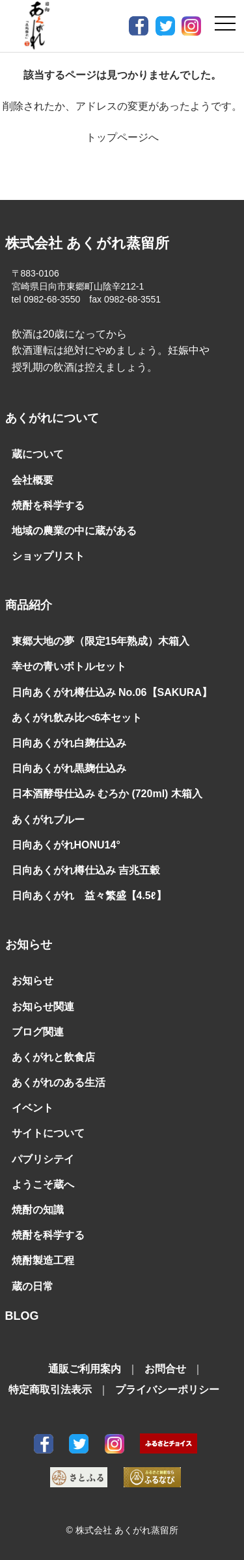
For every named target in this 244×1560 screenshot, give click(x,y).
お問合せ (165, 1368)
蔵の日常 (32, 1286)
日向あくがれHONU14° (66, 844)
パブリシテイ (43, 1159)
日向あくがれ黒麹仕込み (69, 768)
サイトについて (48, 1133)
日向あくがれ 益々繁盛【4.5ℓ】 (89, 895)
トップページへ (122, 137)
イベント (32, 1107)
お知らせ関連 (43, 1006)
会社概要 (32, 480)
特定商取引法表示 (50, 1389)
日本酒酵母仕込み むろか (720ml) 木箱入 (107, 793)
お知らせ (32, 980)
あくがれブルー (48, 819)
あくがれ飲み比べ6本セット (77, 717)
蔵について (38, 454)
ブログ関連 (38, 1031)
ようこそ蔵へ (43, 1184)
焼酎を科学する (48, 505)
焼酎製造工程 (43, 1260)
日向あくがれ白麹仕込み (69, 743)
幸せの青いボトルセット (69, 666)
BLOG (22, 1315)
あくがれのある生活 (58, 1082)
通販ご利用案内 (84, 1368)
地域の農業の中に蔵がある (74, 530)
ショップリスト (48, 556)
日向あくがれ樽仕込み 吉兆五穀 (86, 870)
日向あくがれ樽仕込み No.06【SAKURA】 (112, 692)
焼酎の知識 (38, 1209)
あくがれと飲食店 (53, 1057)
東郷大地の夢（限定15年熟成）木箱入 (101, 641)
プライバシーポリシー (167, 1389)
